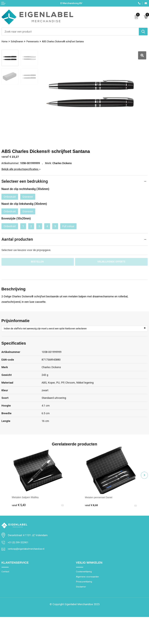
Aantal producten (17, 239)
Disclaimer (82, 589)
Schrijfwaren (18, 41)
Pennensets (35, 41)
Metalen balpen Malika (25, 498)
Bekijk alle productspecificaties (20, 169)
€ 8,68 (92, 506)
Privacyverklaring (85, 584)
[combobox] (70, 31)
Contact (5, 573)
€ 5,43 (19, 506)
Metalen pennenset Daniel (100, 498)
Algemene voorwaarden (89, 578)
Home (4, 41)
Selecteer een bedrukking (24, 181)
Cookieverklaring (85, 573)
